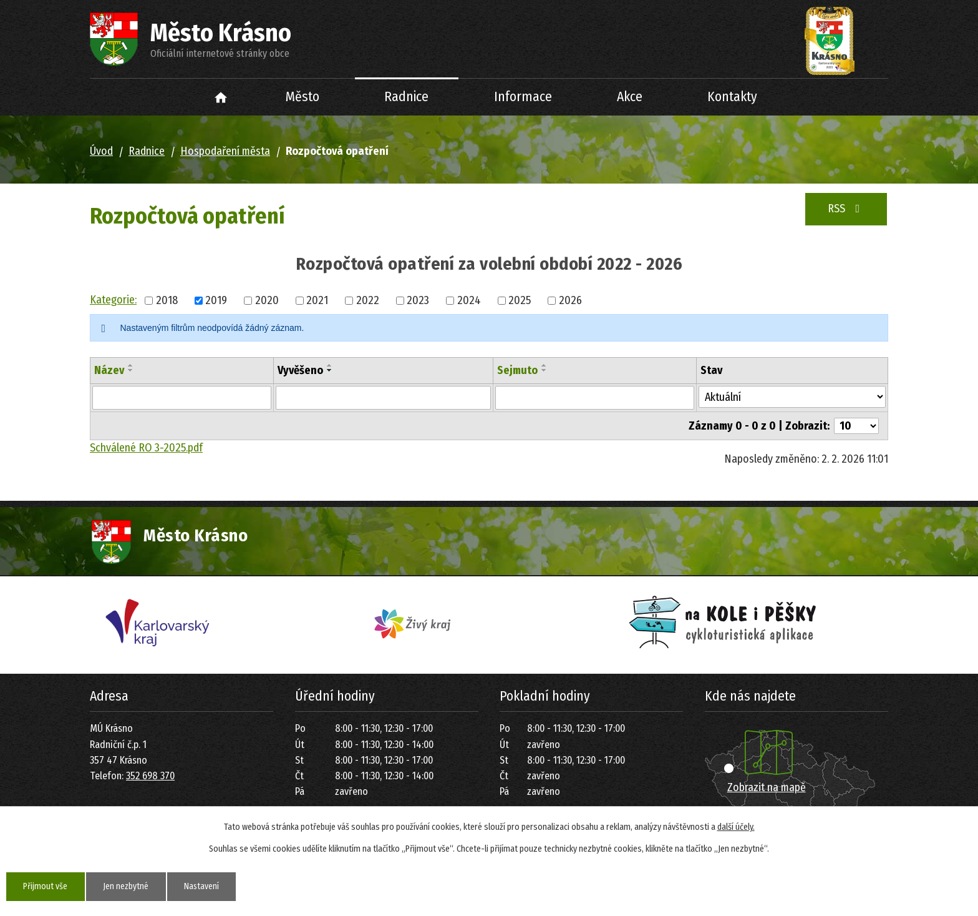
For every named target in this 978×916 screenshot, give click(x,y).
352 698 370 (150, 776)
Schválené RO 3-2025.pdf (146, 448)
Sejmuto (517, 370)
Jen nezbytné (127, 886)
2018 (167, 300)
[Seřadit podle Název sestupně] (131, 370)
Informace (523, 97)
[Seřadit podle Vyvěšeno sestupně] (330, 370)
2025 (519, 300)
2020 (267, 300)
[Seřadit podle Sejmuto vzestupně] (544, 365)
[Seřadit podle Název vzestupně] (131, 365)
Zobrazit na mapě (766, 787)
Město (302, 97)
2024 (469, 300)
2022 (367, 300)
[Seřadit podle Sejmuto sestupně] (544, 370)
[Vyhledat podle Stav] (792, 397)
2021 (317, 300)
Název (109, 370)
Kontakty (732, 97)
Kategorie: (113, 300)
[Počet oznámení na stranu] (856, 426)
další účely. (736, 827)
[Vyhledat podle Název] (181, 398)
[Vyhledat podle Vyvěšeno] (383, 398)
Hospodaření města (225, 151)
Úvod (221, 97)
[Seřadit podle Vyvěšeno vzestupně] (330, 365)
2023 (418, 300)
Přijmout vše (46, 886)
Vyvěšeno (300, 370)
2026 (570, 300)
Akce (629, 97)
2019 (216, 300)
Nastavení (204, 886)
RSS (846, 208)
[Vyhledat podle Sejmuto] (594, 398)
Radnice (406, 97)
